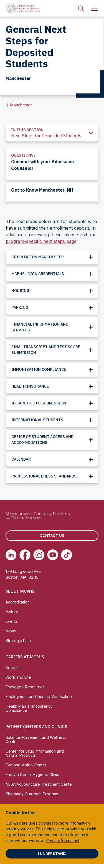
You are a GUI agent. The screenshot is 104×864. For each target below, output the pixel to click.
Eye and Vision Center (26, 765)
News (11, 631)
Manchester (21, 105)
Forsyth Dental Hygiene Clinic (32, 774)
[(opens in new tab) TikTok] (66, 554)
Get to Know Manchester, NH (42, 190)
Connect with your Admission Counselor (42, 165)
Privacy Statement (62, 840)
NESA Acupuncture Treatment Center (39, 784)
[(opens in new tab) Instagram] (38, 554)
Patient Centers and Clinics (36, 726)
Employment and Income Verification (39, 696)
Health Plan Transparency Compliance (29, 708)
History (12, 611)
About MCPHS (20, 591)
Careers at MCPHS (25, 656)
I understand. (52, 853)
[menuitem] (81, 8)
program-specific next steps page (41, 241)
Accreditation (18, 602)
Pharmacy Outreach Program (32, 793)
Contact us (52, 535)
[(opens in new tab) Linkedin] (11, 554)
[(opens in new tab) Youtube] (52, 554)
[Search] (81, 8)
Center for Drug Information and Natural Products (35, 753)
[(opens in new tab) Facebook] (25, 554)
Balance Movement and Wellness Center (36, 739)
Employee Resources (25, 687)
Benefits (13, 667)
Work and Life (18, 677)
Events (12, 621)
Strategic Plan (18, 640)
